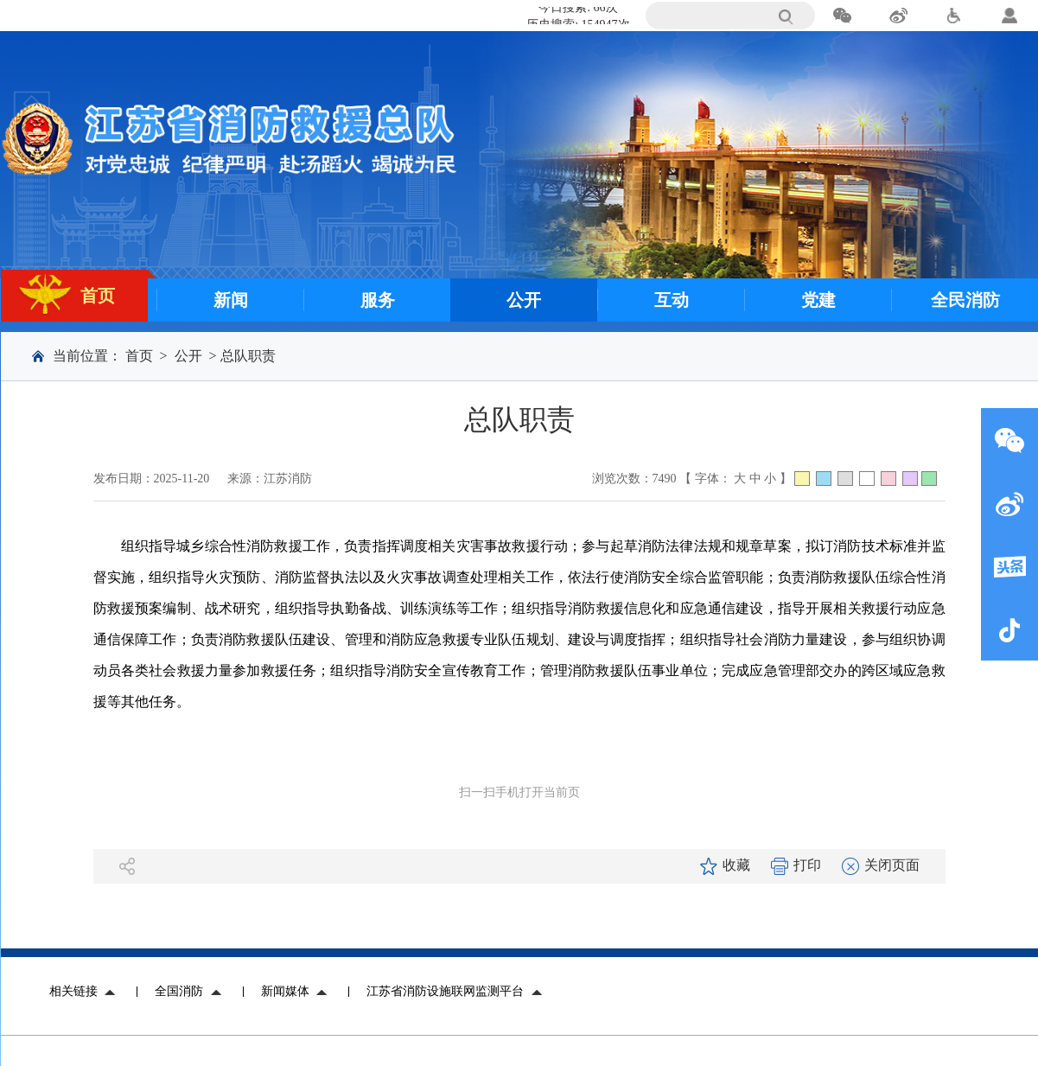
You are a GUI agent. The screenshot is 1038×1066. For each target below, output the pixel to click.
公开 (188, 355)
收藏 (725, 865)
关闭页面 (881, 865)
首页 (139, 355)
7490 (665, 478)
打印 (796, 865)
